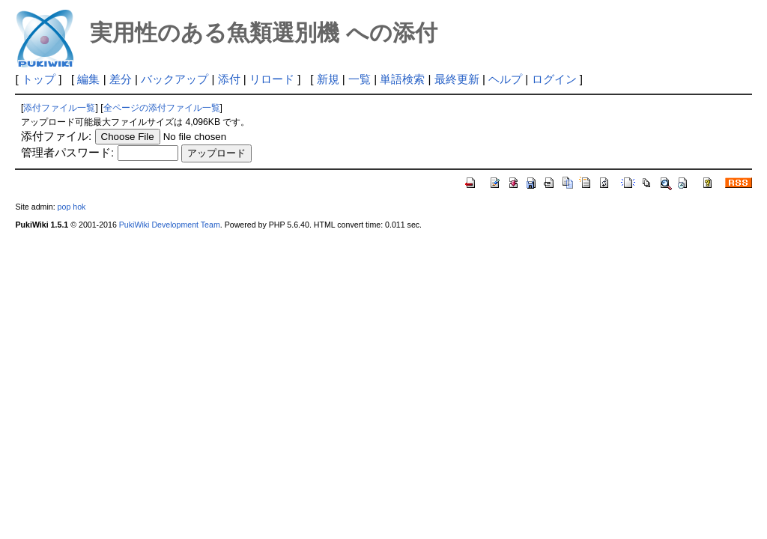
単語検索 (402, 79)
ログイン (554, 79)
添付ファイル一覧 (59, 108)
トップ (38, 79)
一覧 (359, 79)
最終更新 (456, 79)
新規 (328, 79)
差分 (120, 79)
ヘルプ (505, 79)
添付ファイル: (56, 136)
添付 (229, 79)
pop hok (72, 206)
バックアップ (174, 79)
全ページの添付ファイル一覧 (161, 108)
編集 (88, 79)
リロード (271, 79)
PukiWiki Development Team (169, 224)
